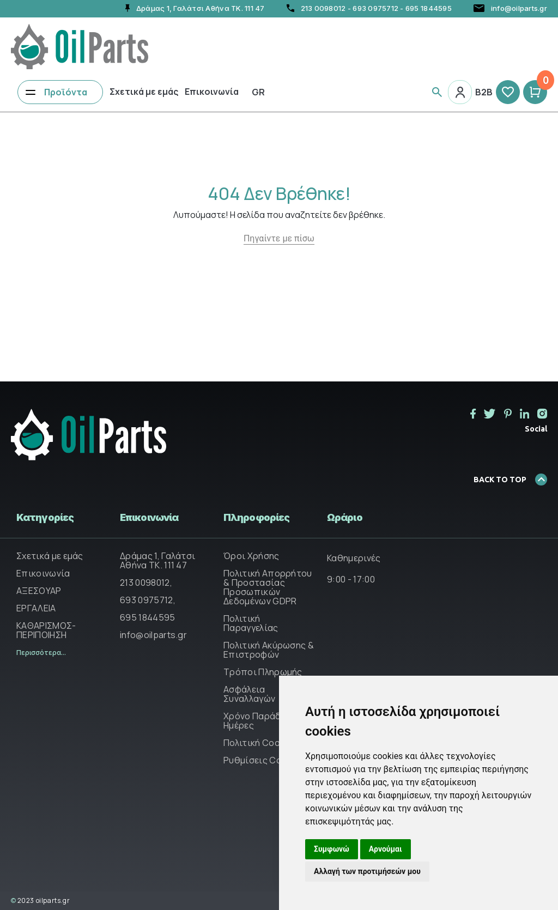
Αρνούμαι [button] (385, 849)
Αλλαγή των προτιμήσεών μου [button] (367, 871)
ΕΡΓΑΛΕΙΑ (36, 608)
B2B (484, 92)
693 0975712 (375, 8)
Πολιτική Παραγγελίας (250, 623)
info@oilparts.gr (153, 635)
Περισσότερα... (41, 652)
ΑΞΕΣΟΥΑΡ (39, 591)
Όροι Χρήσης (251, 556)
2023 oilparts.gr (40, 900)
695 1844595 (428, 8)
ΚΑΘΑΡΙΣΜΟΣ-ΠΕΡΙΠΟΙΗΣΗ (46, 630)
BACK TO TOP (510, 480)
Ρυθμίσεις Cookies (263, 760)
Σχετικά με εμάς (144, 92)
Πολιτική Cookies (260, 743)
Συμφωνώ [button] (331, 849)
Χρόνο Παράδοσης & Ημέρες (266, 720)
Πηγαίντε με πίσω (279, 238)
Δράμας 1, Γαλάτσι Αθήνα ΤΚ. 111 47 (157, 560)
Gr (258, 92)
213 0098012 (323, 8)
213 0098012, (146, 583)
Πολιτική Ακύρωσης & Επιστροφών (268, 649)
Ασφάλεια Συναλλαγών (249, 694)
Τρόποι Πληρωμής (262, 672)
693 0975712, (147, 600)
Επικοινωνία (212, 92)
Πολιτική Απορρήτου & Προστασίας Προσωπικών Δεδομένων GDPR (267, 587)
